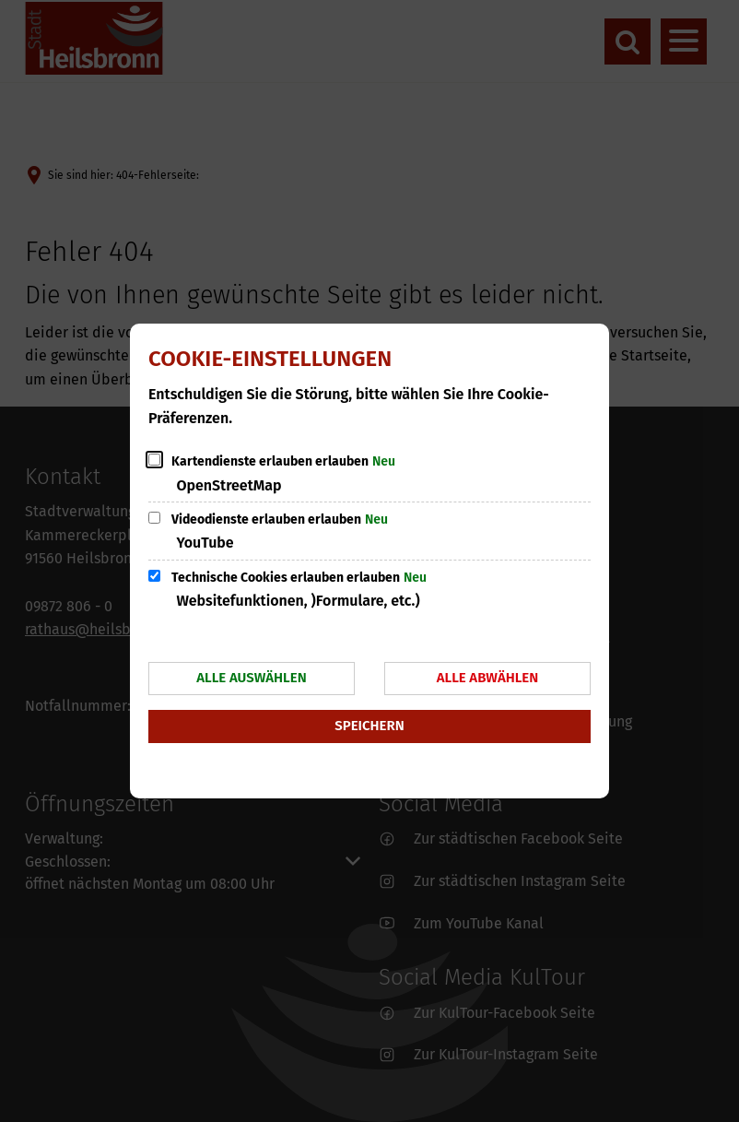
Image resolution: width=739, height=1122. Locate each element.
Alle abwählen (488, 677)
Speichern (369, 725)
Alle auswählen (251, 677)
